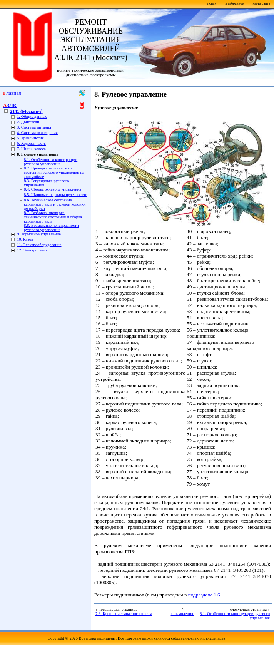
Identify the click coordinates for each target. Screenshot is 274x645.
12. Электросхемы (32, 250)
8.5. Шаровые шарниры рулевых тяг (55, 195)
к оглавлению (182, 613)
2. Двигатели (28, 122)
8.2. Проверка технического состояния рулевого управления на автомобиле (54, 172)
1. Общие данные (32, 116)
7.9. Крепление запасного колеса (123, 613)
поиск (211, 3)
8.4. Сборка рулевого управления (52, 189)
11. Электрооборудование (39, 245)
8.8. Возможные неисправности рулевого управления (51, 227)
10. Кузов (25, 239)
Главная (12, 93)
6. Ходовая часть (31, 143)
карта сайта (261, 3)
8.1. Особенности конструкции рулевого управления (50, 161)
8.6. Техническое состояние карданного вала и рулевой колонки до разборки (55, 204)
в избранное (234, 3)
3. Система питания (34, 127)
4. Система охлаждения (37, 133)
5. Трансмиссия (30, 138)
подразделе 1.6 (204, 595)
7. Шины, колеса (31, 149)
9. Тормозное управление (39, 234)
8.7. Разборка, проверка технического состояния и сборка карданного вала (53, 217)
